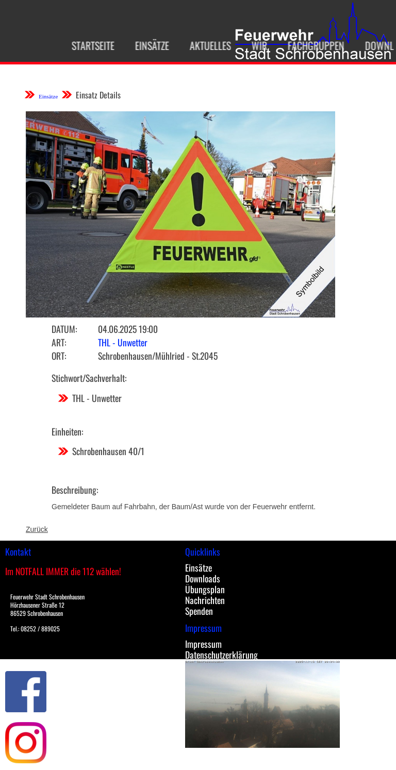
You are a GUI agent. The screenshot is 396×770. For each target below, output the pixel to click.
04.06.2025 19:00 (128, 329)
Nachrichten (205, 600)
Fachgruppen (311, 45)
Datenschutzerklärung (221, 654)
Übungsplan (205, 589)
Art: (59, 342)
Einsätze (147, 45)
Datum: (64, 329)
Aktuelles (205, 45)
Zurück (37, 529)
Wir (254, 45)
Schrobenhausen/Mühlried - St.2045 (158, 355)
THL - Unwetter (122, 342)
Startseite (88, 45)
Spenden (199, 610)
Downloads (202, 578)
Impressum (203, 643)
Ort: (59, 355)
